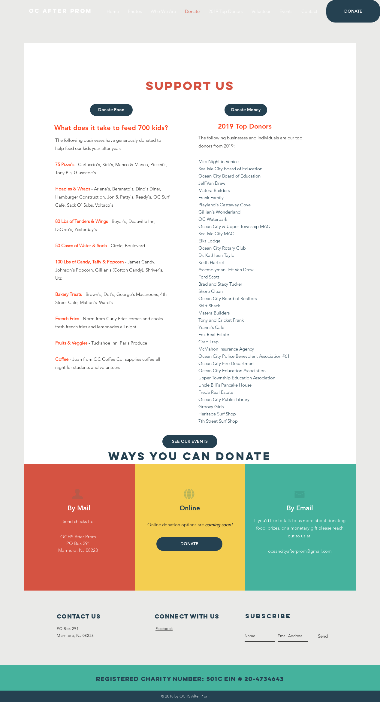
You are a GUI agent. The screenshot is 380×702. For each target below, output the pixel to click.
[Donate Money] (246, 110)
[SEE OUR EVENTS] (189, 441)
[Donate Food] (111, 110)
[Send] (323, 636)
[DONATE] (353, 11)
